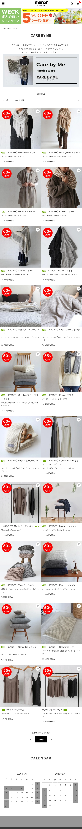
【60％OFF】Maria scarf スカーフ (19, 152)
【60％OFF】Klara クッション (58, 585)
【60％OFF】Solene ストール (17, 271)
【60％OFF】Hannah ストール (18, 211)
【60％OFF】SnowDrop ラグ (58, 647)
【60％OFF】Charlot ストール (58, 211)
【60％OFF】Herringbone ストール (61, 152)
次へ (51, 739)
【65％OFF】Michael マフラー (58, 395)
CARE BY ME (13, 28)
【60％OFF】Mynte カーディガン (20, 526)
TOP (4, 28)
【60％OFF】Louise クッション (59, 526)
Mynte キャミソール (13, 710)
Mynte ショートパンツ (54, 710)
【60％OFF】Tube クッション (17, 585)
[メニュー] (3, 3)
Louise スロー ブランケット (57, 271)
